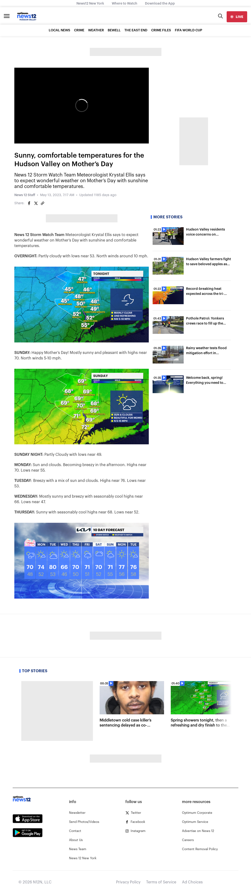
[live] (237, 16)
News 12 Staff (24, 195)
